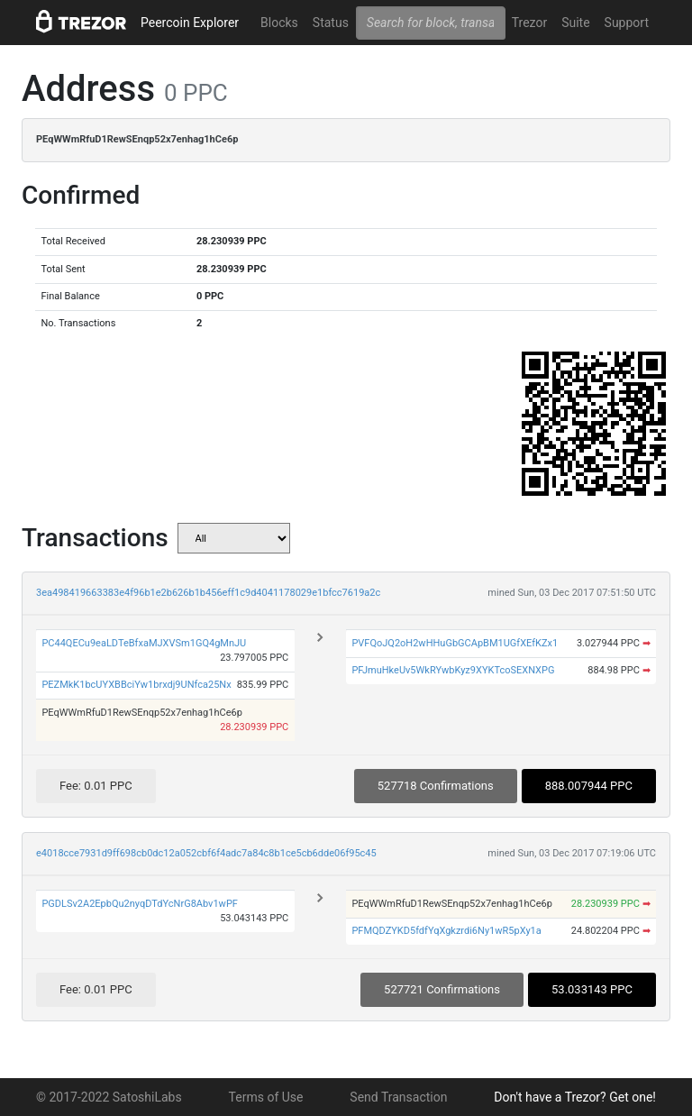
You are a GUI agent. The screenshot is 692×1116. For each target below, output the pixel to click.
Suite (575, 22)
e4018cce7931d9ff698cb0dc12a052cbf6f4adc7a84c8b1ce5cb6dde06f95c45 (206, 853)
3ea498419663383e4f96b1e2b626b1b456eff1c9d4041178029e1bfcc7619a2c (208, 593)
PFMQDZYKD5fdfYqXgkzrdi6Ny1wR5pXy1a (446, 931)
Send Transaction (398, 1097)
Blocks (279, 22)
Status (331, 22)
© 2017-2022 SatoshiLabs (109, 1097)
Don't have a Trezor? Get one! (575, 1097)
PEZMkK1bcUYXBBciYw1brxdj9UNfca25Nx (136, 685)
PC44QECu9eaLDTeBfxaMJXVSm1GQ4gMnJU (143, 643)
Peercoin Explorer (190, 22)
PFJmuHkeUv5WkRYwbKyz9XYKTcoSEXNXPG (452, 670)
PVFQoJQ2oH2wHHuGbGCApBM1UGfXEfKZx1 (454, 643)
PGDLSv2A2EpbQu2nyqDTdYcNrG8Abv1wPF (139, 904)
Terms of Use (266, 1097)
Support (627, 22)
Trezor (529, 22)
